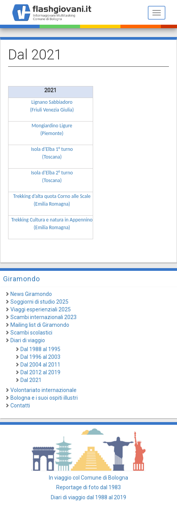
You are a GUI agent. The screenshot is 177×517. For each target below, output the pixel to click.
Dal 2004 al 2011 (40, 365)
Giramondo (21, 279)
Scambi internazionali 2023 (43, 317)
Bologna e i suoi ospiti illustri (44, 398)
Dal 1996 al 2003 (40, 357)
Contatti (20, 405)
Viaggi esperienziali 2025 (40, 309)
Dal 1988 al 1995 (40, 349)
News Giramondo (31, 294)
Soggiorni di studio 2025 (39, 302)
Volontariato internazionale (43, 390)
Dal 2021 (31, 380)
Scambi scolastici (31, 332)
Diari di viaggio (27, 340)
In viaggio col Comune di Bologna (88, 478)
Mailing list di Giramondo (39, 325)
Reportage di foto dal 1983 (88, 487)
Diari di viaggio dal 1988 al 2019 (88, 497)
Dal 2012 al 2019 (40, 372)
